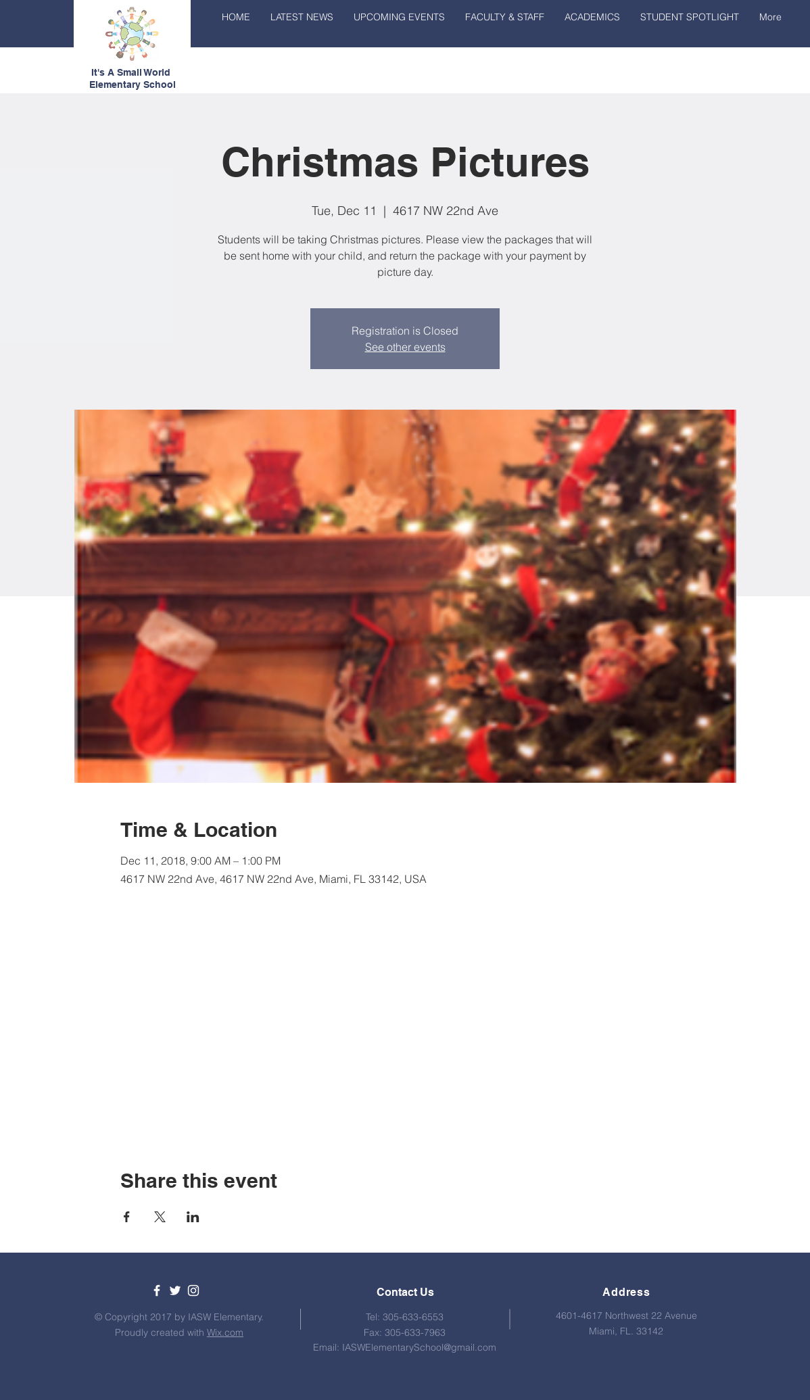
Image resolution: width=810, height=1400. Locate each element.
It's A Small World (132, 72)
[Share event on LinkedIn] (193, 1216)
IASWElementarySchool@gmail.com (419, 1347)
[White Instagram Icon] (193, 1290)
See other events (405, 347)
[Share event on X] (159, 1216)
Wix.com (225, 1332)
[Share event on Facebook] (126, 1216)
